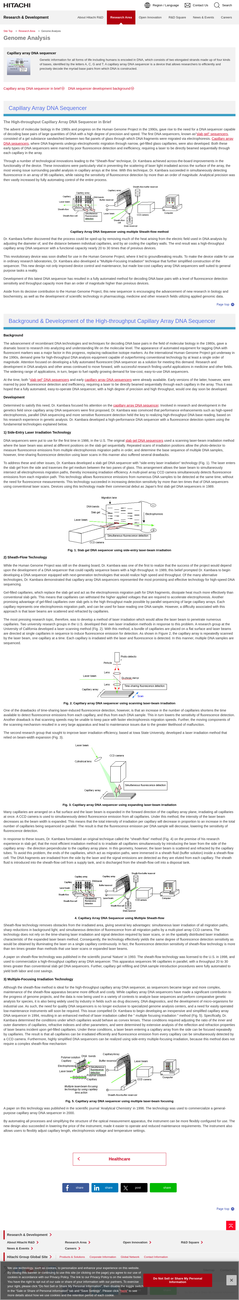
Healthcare (119, 1159)
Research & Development (27, 1235)
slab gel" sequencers (212, 134)
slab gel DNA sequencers (144, 440)
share (80, 1187)
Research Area (27, 31)
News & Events (18, 1248)
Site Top (8, 31)
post (138, 1187)
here (123, 1291)
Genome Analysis (27, 38)
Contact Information (156, 1256)
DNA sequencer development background (99, 88)
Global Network (130, 1256)
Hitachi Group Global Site (27, 1257)
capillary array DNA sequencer (135, 405)
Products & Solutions (72, 1256)
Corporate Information (103, 1256)
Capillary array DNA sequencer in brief (32, 88)
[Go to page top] (230, 1225)
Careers (71, 1248)
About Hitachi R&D (21, 1242)
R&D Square (190, 1242)
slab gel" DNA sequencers (49, 380)
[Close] (231, 1281)
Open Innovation (135, 1242)
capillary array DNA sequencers (108, 380)
